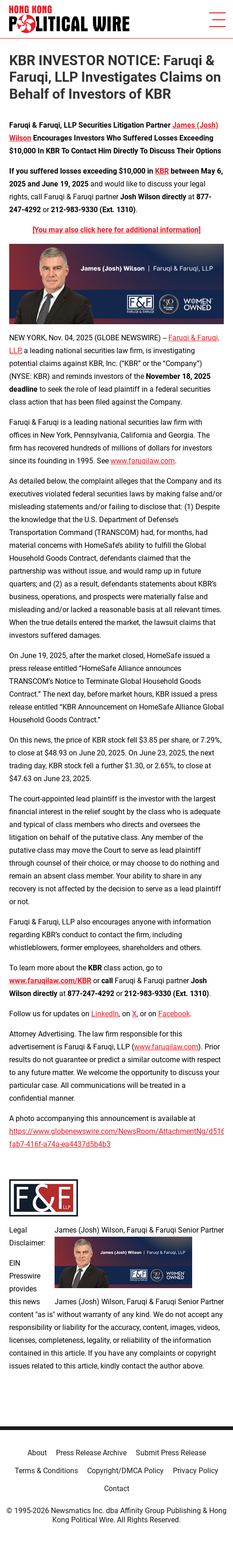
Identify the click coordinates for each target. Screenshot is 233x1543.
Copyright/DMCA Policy (125, 1470)
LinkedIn (105, 1013)
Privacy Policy (195, 1470)
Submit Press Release (171, 1452)
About (37, 1452)
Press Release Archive (91, 1452)
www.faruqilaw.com (143, 460)
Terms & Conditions (46, 1470)
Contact (116, 1488)
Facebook (174, 1013)
